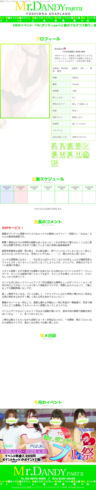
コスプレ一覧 (48, 19)
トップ (2, 19)
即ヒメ (83, 19)
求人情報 (76, 19)
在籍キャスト (11, 19)
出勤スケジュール (23, 19)
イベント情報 (67, 19)
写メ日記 (58, 19)
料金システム (37, 19)
